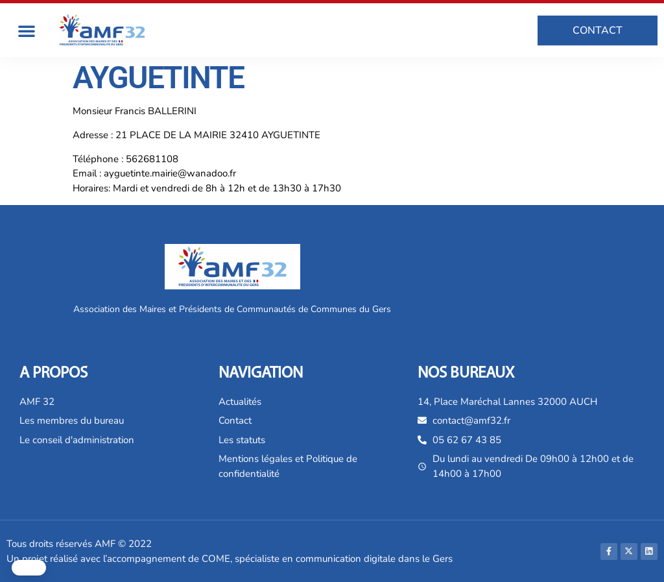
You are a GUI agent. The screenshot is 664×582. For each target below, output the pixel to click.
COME (216, 558)
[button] (26, 30)
